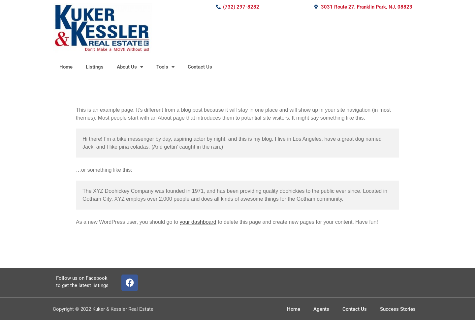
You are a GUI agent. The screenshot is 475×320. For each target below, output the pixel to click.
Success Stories (398, 309)
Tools (165, 67)
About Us (130, 67)
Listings (95, 67)
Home (66, 67)
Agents (321, 309)
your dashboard (198, 222)
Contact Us (200, 67)
